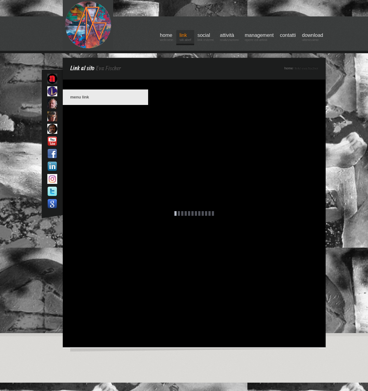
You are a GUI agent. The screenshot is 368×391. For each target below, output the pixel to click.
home (166, 38)
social (205, 38)
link (185, 38)
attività (229, 38)
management (259, 38)
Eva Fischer (108, 68)
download (312, 38)
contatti (288, 35)
